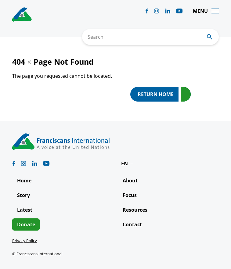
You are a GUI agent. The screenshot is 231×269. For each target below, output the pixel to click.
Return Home (156, 94)
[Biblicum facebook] (147, 11)
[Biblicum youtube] (179, 11)
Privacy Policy (24, 240)
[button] (127, 163)
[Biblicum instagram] (156, 11)
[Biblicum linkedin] (167, 11)
